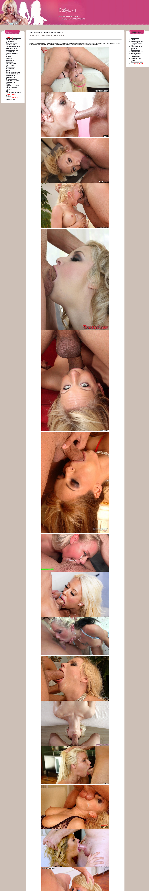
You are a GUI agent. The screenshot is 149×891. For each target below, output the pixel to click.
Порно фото (33, 32)
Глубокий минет (55, 32)
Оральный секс (43, 32)
